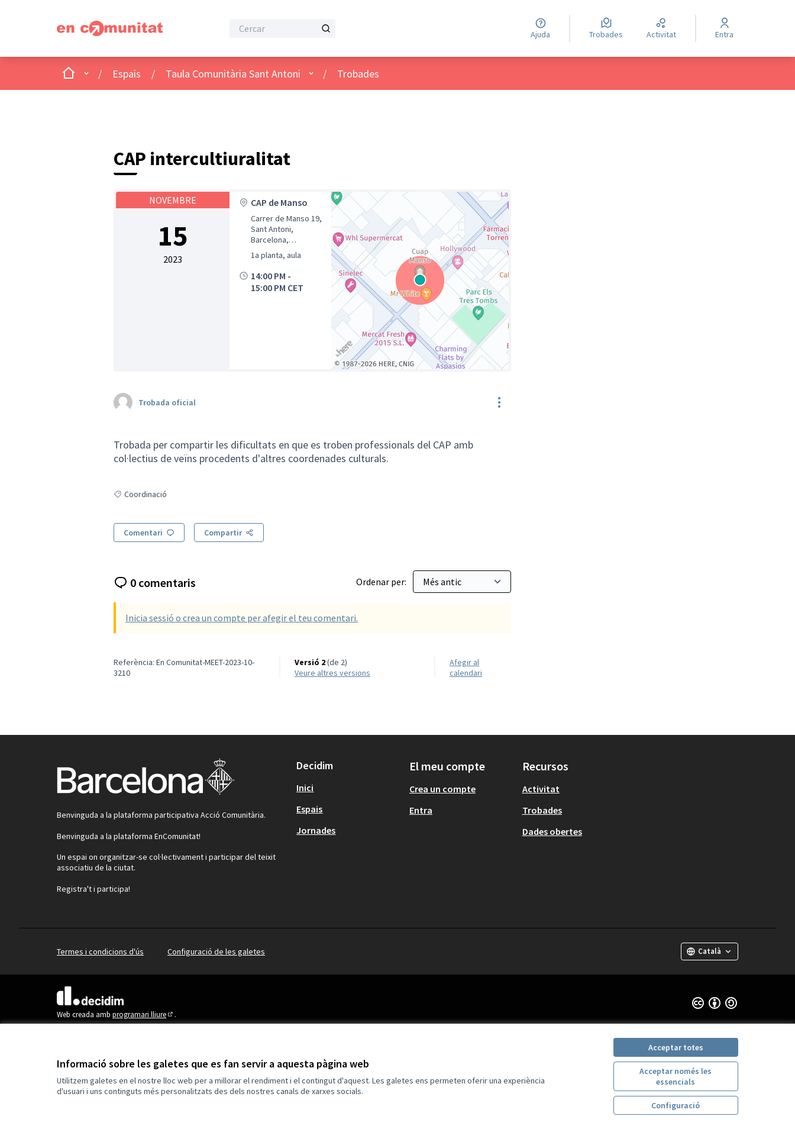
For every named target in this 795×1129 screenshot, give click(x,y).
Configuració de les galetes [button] (216, 951)
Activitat (541, 789)
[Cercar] (282, 28)
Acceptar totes (675, 1047)
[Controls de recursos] (499, 402)
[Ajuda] (540, 28)
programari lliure (143, 1014)
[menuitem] (348, 787)
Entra (420, 810)
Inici (305, 787)
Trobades (358, 73)
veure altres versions (332, 672)
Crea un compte (442, 789)
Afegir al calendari (466, 667)
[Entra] (724, 28)
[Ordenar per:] (462, 581)
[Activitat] (661, 28)
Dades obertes (552, 831)
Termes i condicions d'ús (100, 951)
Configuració (675, 1105)
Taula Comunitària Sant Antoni (233, 73)
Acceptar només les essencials (675, 1076)
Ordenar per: (382, 582)
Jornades (315, 830)
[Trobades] (606, 28)
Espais (126, 73)
